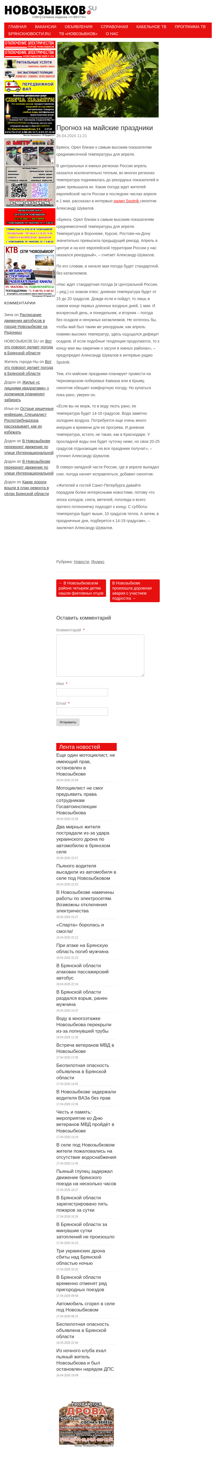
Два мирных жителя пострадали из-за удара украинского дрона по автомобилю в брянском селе (83, 839)
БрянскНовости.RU (29, 33)
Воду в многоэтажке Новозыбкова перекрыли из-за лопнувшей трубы (83, 1025)
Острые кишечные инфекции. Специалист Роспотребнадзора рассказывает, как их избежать (29, 420)
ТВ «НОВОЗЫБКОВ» (78, 33)
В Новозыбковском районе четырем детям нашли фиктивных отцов (81, 588)
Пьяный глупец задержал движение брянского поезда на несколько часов (86, 1177)
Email (62, 703)
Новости (81, 561)
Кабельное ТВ (151, 26)
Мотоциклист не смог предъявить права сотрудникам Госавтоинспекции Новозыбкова (79, 800)
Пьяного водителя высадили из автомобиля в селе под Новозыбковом (86, 872)
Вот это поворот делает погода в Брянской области (28, 347)
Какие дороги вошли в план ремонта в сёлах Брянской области (26, 488)
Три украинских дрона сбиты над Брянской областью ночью (80, 1257)
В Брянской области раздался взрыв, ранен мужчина (81, 998)
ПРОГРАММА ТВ (190, 26)
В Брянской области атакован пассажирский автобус (82, 972)
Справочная (114, 26)
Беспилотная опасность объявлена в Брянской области (82, 1071)
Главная (17, 26)
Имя (62, 683)
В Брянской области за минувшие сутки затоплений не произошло (85, 1230)
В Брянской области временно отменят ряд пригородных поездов (81, 1283)
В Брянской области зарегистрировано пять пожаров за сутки (82, 1204)
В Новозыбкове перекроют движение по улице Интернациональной (28, 447)
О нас (112, 33)
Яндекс (97, 561)
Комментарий (70, 630)
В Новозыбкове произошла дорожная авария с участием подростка (132, 591)
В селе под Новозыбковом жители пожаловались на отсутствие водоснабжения (86, 1151)
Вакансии (45, 26)
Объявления (78, 26)
